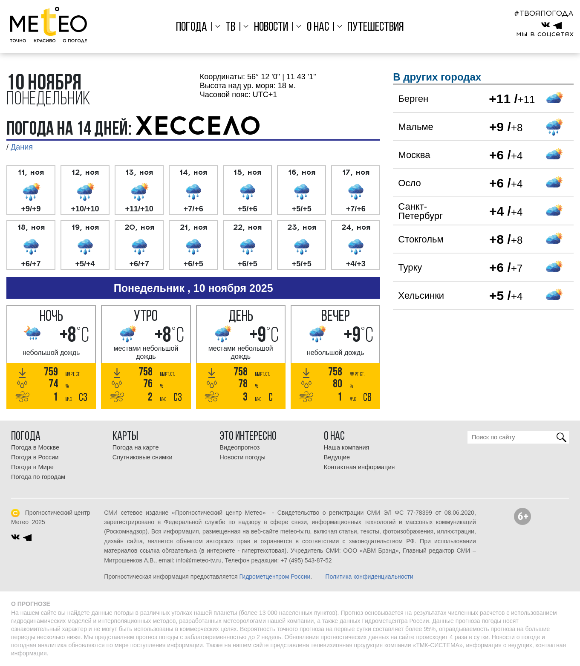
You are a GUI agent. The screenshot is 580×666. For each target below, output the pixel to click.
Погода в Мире (32, 467)
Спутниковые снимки (143, 457)
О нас (318, 27)
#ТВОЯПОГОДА (544, 13)
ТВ (230, 27)
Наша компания (346, 447)
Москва (414, 155)
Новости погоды (242, 457)
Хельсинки (421, 295)
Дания (22, 147)
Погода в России (34, 457)
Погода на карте (136, 447)
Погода (191, 27)
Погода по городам (38, 476)
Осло (409, 183)
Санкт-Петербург (420, 211)
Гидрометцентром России (275, 576)
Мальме (415, 126)
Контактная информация (359, 467)
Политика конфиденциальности (369, 576)
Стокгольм (420, 239)
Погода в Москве (35, 447)
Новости (271, 27)
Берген (413, 98)
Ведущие (337, 457)
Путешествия (375, 27)
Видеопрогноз (239, 447)
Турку (410, 267)
